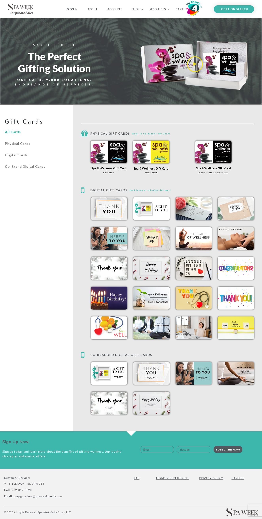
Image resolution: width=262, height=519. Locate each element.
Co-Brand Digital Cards (28, 175)
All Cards (14, 133)
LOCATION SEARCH (234, 9)
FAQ (137, 478)
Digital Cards (18, 161)
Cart (179, 9)
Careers (238, 478)
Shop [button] (136, 9)
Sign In (72, 9)
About (92, 9)
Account (114, 9)
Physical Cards (19, 147)
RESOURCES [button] (157, 9)
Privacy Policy (212, 478)
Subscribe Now (228, 449)
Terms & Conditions (173, 478)
